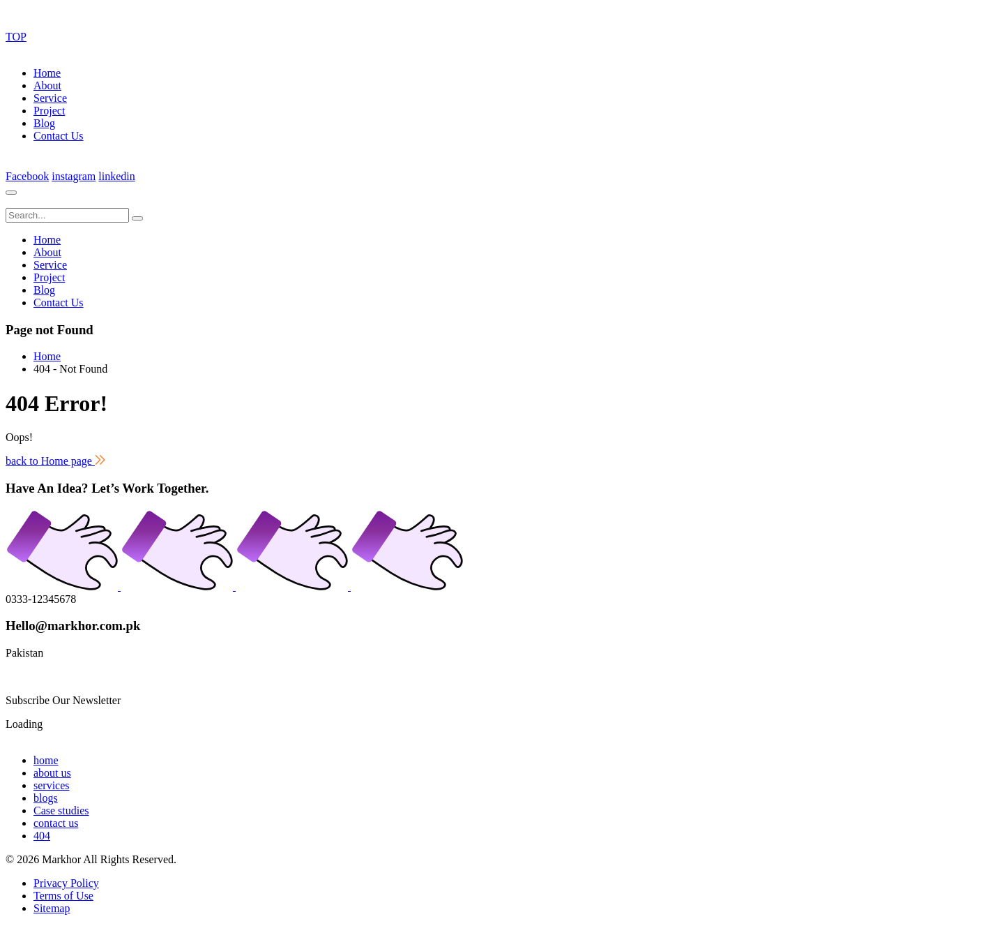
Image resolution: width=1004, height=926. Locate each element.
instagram (74, 176)
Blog (44, 123)
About (47, 85)
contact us (55, 823)
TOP (16, 37)
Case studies (61, 810)
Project (49, 111)
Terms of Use (63, 896)
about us (52, 773)
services (51, 785)
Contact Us (58, 136)
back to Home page (55, 461)
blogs (45, 798)
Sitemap (51, 908)
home (46, 760)
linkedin (116, 176)
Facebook (27, 176)
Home (47, 73)
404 (41, 836)
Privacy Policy (66, 883)
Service (50, 98)
